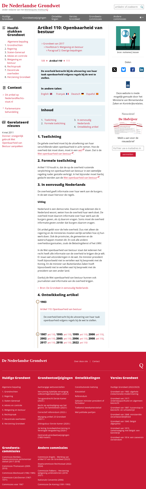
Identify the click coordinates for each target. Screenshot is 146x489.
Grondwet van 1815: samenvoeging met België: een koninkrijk (125, 430)
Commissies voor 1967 (12, 484)
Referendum (81, 396)
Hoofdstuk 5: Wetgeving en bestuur (64, 47)
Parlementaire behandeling (12, 110)
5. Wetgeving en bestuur (14, 410)
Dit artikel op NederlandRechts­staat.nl (14, 98)
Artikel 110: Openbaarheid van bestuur (61, 309)
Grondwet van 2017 (53, 43)
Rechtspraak (14, 66)
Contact (96, 361)
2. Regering (7, 396)
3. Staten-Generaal (11, 400)
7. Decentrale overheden (14, 419)
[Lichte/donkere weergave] (141, 17)
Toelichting (50, 119)
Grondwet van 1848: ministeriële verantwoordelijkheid (126, 415)
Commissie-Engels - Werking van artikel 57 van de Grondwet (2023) (54, 458)
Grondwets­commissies (95, 18)
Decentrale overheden (13, 71)
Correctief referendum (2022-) (52, 412)
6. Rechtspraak (9, 414)
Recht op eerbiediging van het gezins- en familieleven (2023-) (52, 406)
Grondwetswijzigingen (34, 17)
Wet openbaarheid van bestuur (54, 153)
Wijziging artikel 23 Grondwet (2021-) (52, 417)
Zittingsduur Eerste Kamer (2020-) (54, 423)
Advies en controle (17, 55)
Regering (12, 48)
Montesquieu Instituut (35, 9)
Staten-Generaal (16, 52)
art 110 (51, 334)
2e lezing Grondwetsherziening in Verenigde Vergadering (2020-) (54, 429)
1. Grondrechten (10, 391)
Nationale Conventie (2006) (50, 479)
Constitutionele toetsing (86, 387)
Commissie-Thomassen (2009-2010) (16, 467)
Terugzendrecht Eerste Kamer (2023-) (52, 399)
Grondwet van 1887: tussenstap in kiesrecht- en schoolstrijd (126, 408)
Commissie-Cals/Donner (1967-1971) (17, 478)
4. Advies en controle (12, 405)
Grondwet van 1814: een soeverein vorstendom (127, 438)
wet (80, 150)
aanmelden (127, 154)
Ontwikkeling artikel (87, 126)
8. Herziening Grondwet (13, 423)
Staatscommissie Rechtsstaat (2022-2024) (55, 464)
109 (43, 60)
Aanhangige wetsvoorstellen (51, 387)
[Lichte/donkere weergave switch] (141, 17)
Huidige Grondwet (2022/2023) (124, 387)
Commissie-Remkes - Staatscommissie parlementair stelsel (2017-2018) (16, 459)
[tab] (48, 94)
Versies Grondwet (74, 18)
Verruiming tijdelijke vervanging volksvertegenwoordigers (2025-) (53, 392)
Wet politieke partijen (85, 412)
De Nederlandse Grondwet (31, 5)
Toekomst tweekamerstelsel (88, 407)
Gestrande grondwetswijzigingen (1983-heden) (53, 436)
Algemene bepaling (18, 41)
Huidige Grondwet (7, 18)
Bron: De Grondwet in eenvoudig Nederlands (64, 287)
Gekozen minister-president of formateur (89, 401)
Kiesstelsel (80, 391)
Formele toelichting (54, 123)
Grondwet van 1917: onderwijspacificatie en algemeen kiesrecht (126, 400)
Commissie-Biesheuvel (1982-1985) (18, 473)
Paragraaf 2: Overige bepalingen (65, 50)
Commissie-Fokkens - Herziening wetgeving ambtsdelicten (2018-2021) (53, 473)
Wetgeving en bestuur (14, 61)
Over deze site (81, 361)
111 (68, 60)
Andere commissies (119, 18)
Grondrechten (15, 45)
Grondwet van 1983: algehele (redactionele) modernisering (124, 392)
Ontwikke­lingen (57, 18)
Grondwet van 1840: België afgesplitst (123, 422)
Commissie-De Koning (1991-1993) (54, 484)
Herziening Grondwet (18, 77)
